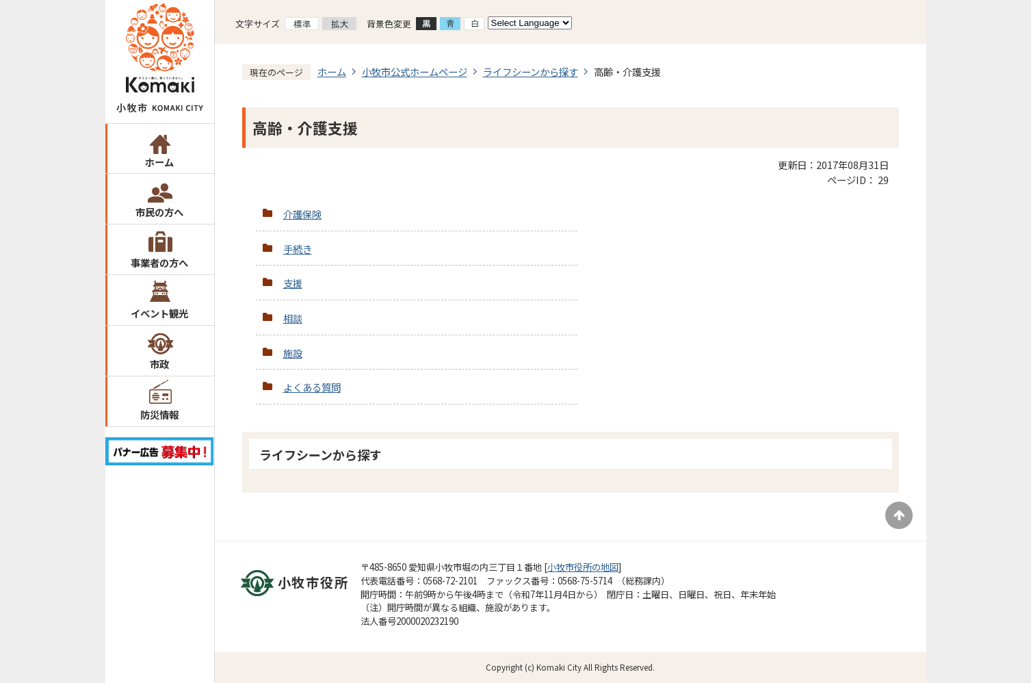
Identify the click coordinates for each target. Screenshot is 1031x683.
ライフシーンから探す (530, 71)
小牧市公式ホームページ (414, 71)
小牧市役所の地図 (582, 567)
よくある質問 (312, 387)
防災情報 (159, 414)
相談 (292, 318)
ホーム (159, 162)
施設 (292, 353)
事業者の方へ (159, 262)
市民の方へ (159, 212)
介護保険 (302, 214)
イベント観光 (159, 313)
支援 (292, 283)
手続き (297, 249)
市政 (159, 364)
